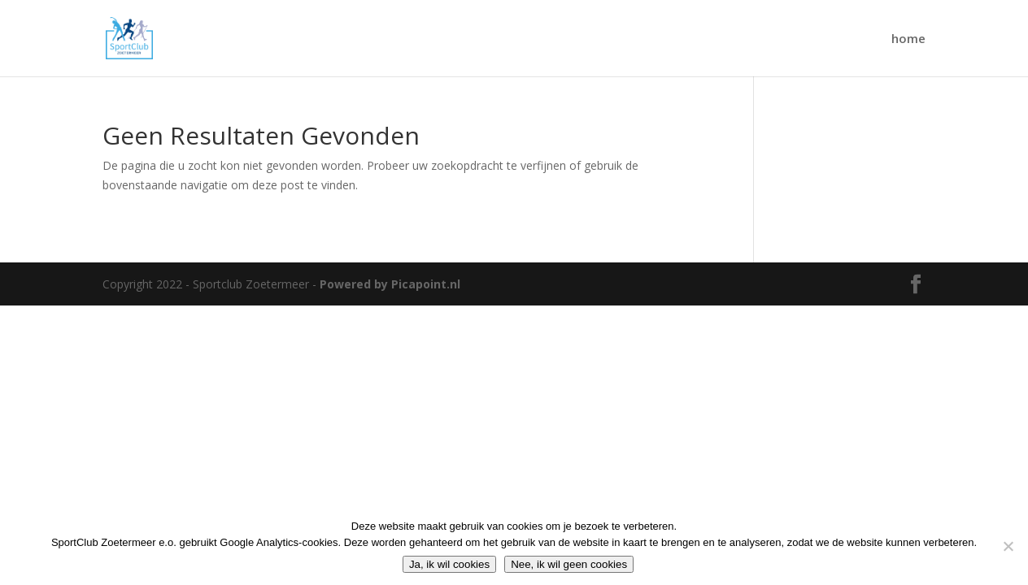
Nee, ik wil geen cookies (569, 564)
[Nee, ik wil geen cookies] (1008, 546)
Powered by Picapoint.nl (390, 284)
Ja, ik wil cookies (449, 564)
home (908, 39)
